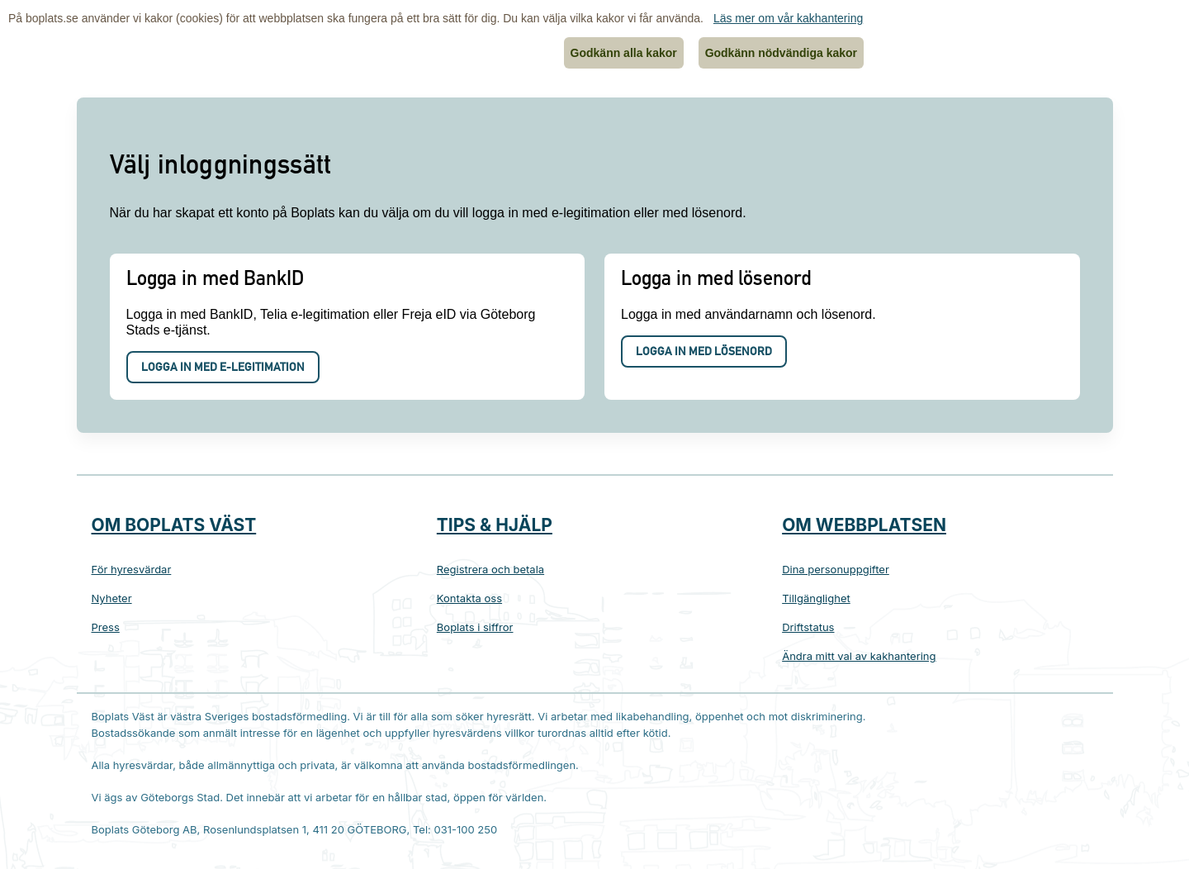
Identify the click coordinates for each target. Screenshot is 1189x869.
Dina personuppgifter (835, 569)
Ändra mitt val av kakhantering (859, 655)
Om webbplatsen (864, 525)
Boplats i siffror (475, 627)
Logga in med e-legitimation (223, 368)
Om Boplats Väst (174, 525)
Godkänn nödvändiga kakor (781, 52)
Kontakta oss (469, 598)
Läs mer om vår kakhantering (788, 18)
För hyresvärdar (132, 569)
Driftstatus (808, 627)
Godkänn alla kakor (624, 52)
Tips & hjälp (494, 525)
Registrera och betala (490, 569)
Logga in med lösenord (704, 353)
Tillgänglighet (816, 598)
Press (106, 627)
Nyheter (112, 598)
